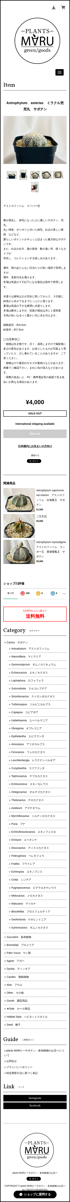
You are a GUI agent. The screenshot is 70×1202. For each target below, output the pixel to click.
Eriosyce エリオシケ (24, 839)
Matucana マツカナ (23, 903)
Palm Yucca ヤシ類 (19, 952)
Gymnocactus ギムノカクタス (29, 927)
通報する (35, 455)
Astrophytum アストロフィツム (30, 648)
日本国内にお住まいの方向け (35, 446)
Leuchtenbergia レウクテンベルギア (33, 760)
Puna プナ (18, 823)
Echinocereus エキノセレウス (29, 784)
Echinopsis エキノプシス (26, 871)
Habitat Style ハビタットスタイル (27, 1016)
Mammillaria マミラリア (26, 656)
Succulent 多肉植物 (19, 937)
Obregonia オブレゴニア (26, 728)
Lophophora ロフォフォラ (27, 680)
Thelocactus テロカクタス (27, 800)
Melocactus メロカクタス (27, 895)
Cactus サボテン (17, 642)
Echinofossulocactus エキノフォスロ (33, 831)
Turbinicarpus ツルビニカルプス (31, 704)
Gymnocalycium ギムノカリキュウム (33, 664)
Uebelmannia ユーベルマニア (29, 720)
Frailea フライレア (23, 863)
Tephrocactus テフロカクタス (29, 776)
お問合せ (11, 1061)
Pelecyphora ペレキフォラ (27, 855)
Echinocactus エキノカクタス (29, 672)
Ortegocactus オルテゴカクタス (30, 791)
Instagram (35, 1098)
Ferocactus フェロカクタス (28, 752)
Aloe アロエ (14, 984)
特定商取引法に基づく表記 (22, 1073)
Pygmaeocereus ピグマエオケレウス (33, 887)
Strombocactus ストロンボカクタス (33, 696)
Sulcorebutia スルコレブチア (29, 688)
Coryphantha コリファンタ (28, 768)
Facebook (35, 1106)
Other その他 (15, 992)
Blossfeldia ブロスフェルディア (30, 911)
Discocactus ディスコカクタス (30, 847)
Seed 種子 (14, 1024)
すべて (10, 593)
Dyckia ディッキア (18, 968)
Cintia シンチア (21, 879)
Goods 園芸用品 (17, 1000)
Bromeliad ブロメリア (20, 944)
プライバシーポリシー (19, 1067)
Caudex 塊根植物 (18, 976)
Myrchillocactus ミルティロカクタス (33, 815)
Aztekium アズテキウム (26, 808)
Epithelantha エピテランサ (27, 736)
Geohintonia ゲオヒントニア (28, 919)
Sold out (35, 433)
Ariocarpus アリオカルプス (28, 744)
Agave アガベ (16, 960)
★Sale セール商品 (18, 1008)
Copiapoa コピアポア (24, 712)
